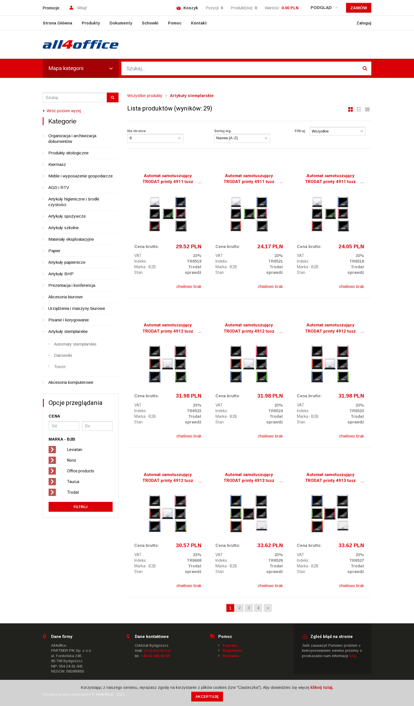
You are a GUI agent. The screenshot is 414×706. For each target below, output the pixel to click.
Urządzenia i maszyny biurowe (76, 308)
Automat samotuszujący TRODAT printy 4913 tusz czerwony (330, 478)
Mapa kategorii (80, 68)
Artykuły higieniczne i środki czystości (73, 202)
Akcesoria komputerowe (70, 382)
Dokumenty (121, 23)
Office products (80, 471)
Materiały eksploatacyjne (71, 239)
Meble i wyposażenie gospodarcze (80, 175)
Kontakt (199, 23)
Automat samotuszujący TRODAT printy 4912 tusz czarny (167, 328)
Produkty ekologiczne (68, 152)
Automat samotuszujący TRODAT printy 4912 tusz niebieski (330, 328)
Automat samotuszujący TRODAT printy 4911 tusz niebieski (330, 179)
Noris (71, 460)
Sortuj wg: (223, 131)
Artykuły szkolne (63, 227)
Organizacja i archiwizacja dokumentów (72, 138)
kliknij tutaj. (321, 687)
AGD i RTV (58, 187)
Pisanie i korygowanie (68, 319)
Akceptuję (207, 696)
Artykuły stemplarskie (68, 331)
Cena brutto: (146, 246)
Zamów (358, 7)
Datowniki (63, 355)
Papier (54, 250)
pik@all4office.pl (157, 650)
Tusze (59, 366)
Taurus (73, 481)
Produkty (91, 23)
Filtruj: (300, 131)
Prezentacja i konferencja (71, 285)
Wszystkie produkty (144, 95)
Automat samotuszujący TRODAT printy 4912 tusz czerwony (249, 328)
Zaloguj (363, 23)
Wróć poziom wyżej (62, 111)
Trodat (73, 492)
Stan (138, 272)
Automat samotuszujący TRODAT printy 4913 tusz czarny (249, 478)
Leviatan (74, 449)
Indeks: (140, 261)
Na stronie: (137, 131)
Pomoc (174, 23)
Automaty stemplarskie (75, 344)
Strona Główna (57, 23)
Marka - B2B (145, 267)
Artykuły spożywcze (67, 216)
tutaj (352, 656)
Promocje (51, 8)
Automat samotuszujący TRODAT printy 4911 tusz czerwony (249, 179)
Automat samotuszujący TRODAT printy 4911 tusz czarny (167, 179)
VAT (138, 255)
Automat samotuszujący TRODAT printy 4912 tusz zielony (167, 478)
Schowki (150, 23)
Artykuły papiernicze (66, 262)
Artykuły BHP (61, 273)
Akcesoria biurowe (65, 296)
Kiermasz (57, 164)
